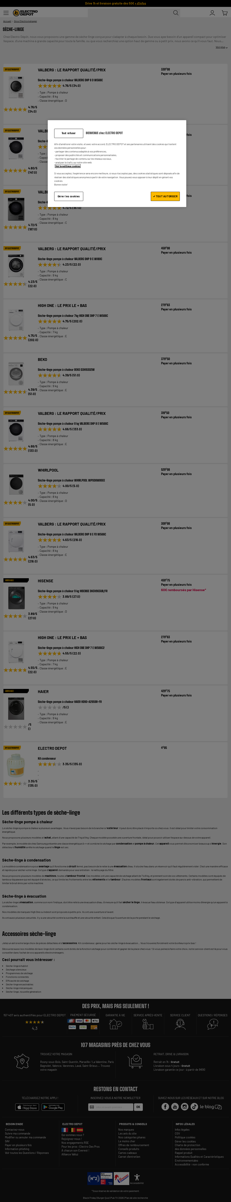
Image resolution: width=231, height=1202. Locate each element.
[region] (117, 163)
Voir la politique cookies (67, 166)
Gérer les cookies (69, 196)
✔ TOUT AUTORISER (165, 196)
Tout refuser (69, 133)
